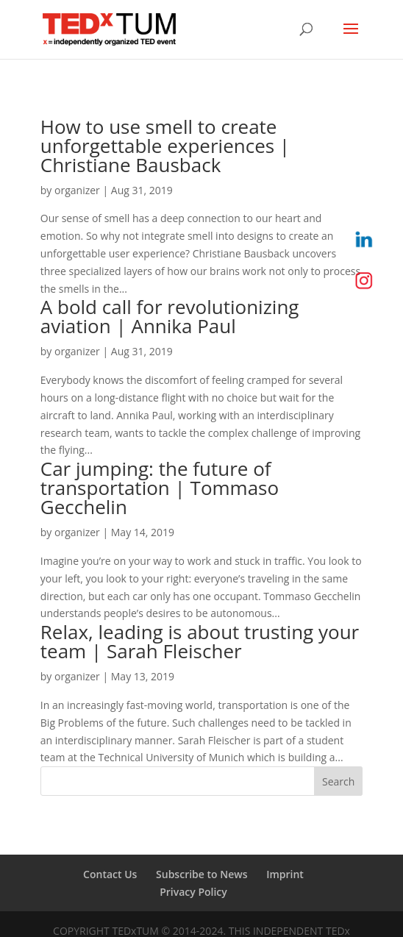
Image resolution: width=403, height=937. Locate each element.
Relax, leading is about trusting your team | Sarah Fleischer (199, 641)
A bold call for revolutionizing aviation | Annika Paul (169, 316)
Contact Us (110, 874)
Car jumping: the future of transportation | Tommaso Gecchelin (159, 487)
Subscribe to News (201, 874)
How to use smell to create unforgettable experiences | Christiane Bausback (165, 145)
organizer (77, 190)
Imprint (285, 874)
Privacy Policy (193, 892)
